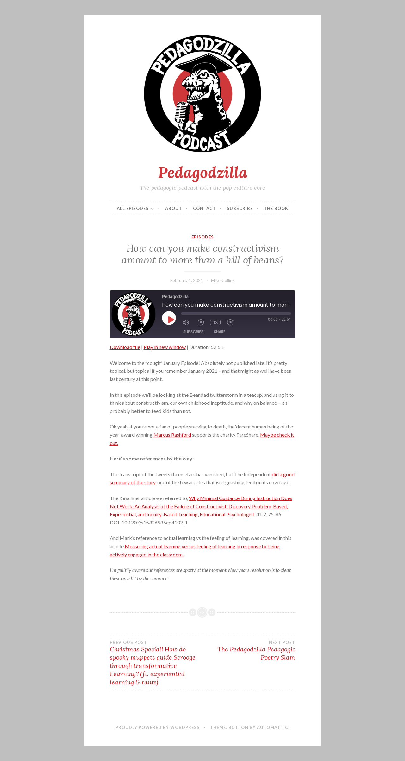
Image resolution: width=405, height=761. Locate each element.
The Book (276, 208)
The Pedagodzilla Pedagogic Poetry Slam (248, 650)
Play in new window (165, 347)
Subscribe (240, 208)
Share (219, 331)
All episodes (133, 208)
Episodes (202, 236)
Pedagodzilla (202, 172)
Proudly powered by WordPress (157, 727)
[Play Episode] (171, 320)
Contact (204, 208)
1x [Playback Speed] (215, 322)
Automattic (272, 727)
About (173, 208)
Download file (125, 347)
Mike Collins (223, 280)
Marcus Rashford (172, 435)
